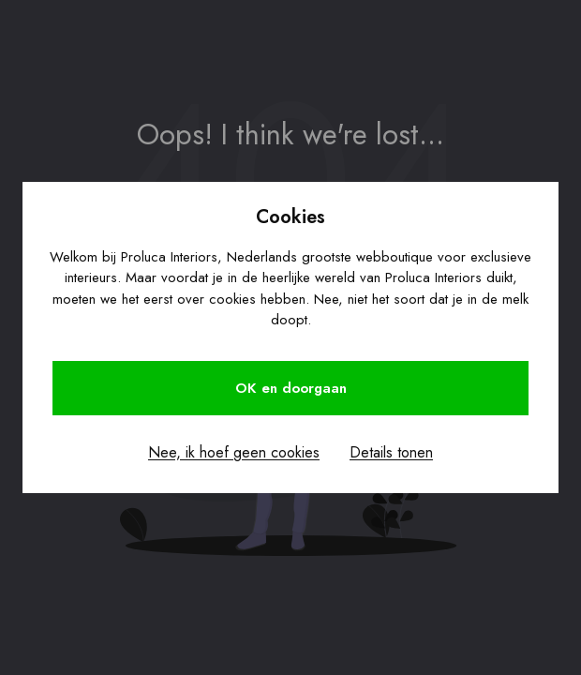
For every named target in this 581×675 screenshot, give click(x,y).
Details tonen (391, 452)
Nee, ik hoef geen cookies (234, 452)
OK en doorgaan (291, 388)
